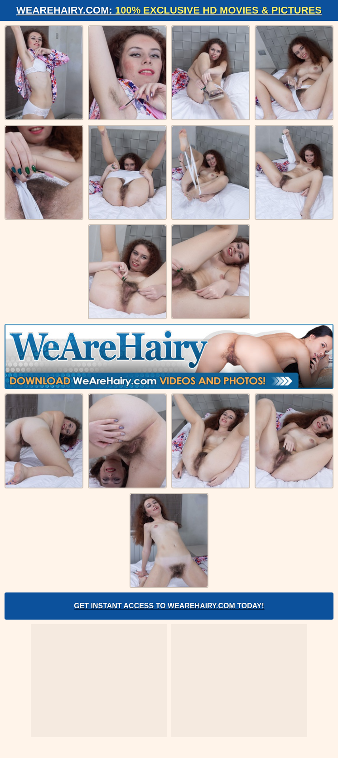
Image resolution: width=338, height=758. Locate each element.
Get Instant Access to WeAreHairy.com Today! (169, 606)
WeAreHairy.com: (169, 10)
